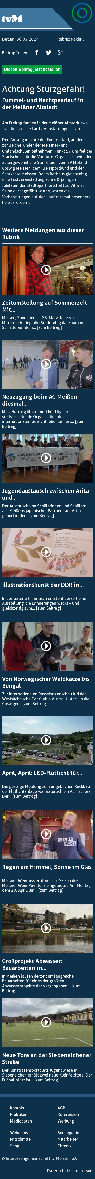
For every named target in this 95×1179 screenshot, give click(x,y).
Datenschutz (58, 1170)
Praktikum (19, 1114)
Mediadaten (21, 1121)
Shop (14, 1145)
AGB (61, 1108)
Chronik (64, 1145)
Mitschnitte (20, 1139)
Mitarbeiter (68, 1139)
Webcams (19, 1132)
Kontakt (17, 1108)
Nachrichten (82, 39)
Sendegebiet (69, 1132)
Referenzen (68, 1114)
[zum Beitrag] (49, 327)
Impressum (84, 1170)
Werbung (66, 1121)
